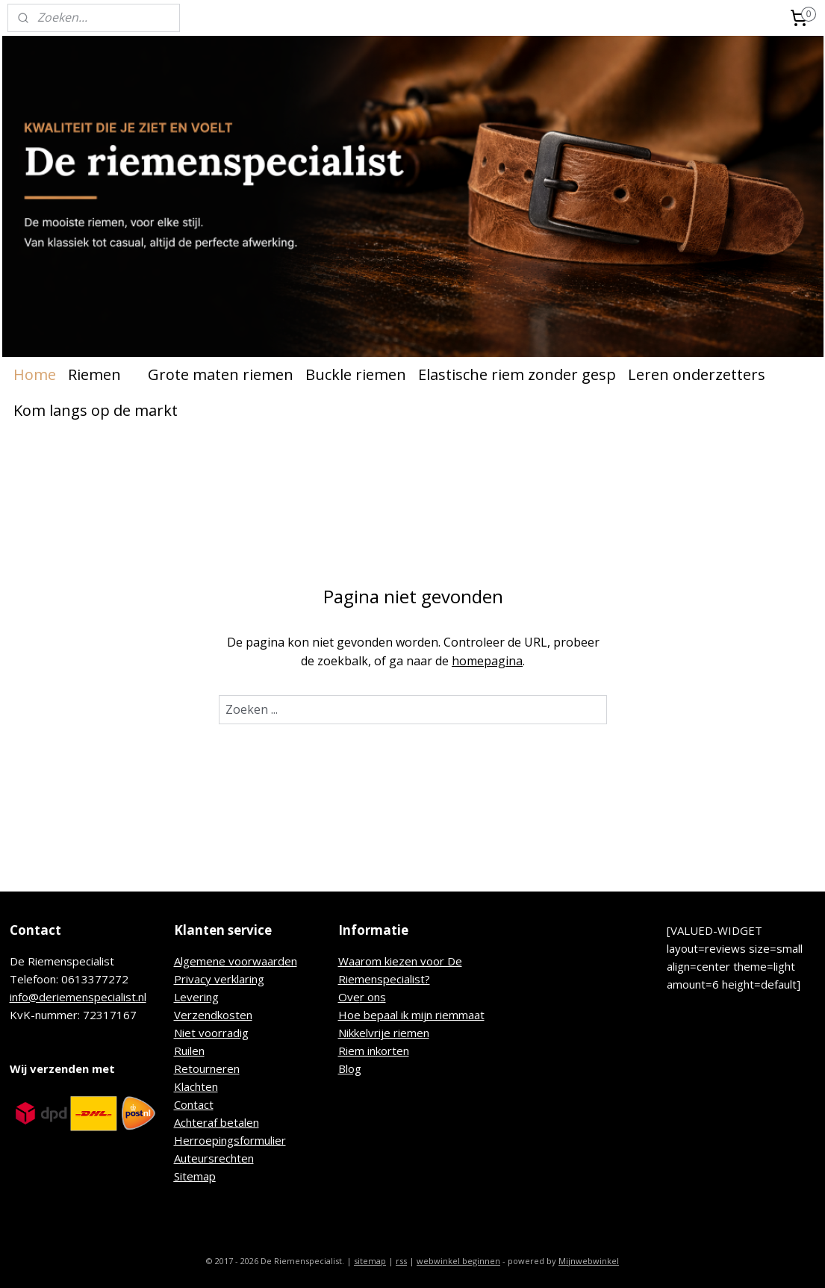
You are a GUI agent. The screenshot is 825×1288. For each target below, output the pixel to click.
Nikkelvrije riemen (383, 1032)
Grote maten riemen (220, 374)
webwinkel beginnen (458, 1260)
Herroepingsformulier (230, 1140)
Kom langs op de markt (95, 410)
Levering (196, 996)
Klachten (196, 1086)
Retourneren (207, 1068)
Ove (349, 996)
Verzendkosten (213, 1014)
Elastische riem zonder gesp (517, 374)
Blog (349, 1068)
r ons (373, 996)
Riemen (102, 374)
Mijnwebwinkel (588, 1260)
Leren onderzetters (696, 374)
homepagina (487, 661)
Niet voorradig (211, 1032)
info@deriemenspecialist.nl (78, 996)
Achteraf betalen (216, 1122)
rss (401, 1260)
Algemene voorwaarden (235, 960)
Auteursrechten (214, 1158)
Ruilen (189, 1050)
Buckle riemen (355, 374)
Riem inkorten (373, 1050)
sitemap (370, 1260)
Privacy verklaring (219, 978)
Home (34, 374)
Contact (194, 1104)
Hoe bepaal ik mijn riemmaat (411, 1014)
